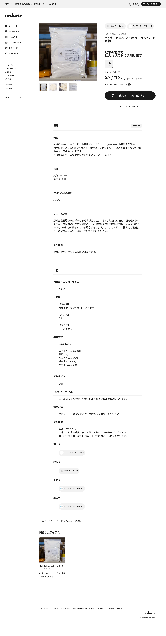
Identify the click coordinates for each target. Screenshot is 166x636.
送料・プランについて (134, 79)
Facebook (8, 84)
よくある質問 (9, 75)
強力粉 (114, 34)
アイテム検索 (12, 31)
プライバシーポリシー (60, 608)
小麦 (106, 34)
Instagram (8, 88)
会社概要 (120, 608)
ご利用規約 (43, 608)
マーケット (11, 26)
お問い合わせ (12, 53)
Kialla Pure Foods (115, 26)
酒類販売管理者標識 (106, 608)
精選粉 (124, 34)
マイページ (11, 48)
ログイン (135, 4)
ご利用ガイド (9, 79)
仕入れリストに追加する (128, 95)
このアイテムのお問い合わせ (130, 106)
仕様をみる (136, 126)
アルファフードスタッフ (140, 26)
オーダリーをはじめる (151, 4)
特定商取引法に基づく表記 (84, 608)
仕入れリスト (12, 37)
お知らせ (8, 72)
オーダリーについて (11, 68)
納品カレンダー (13, 42)
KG (109, 63)
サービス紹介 (9, 65)
